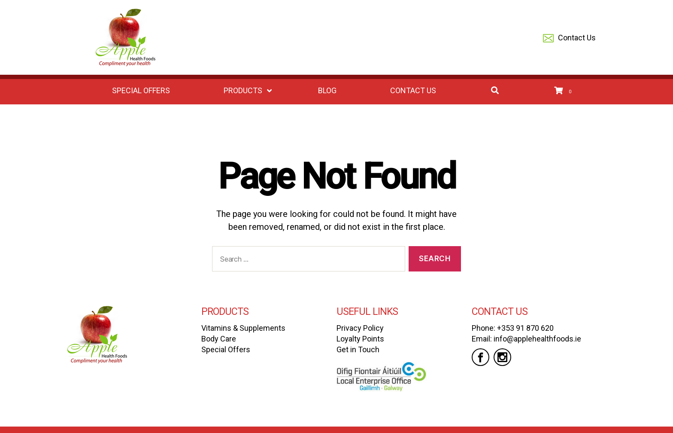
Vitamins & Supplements (243, 327)
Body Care (218, 338)
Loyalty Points (360, 338)
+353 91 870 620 (525, 327)
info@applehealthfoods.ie (537, 338)
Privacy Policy (360, 327)
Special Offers (225, 349)
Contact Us (569, 38)
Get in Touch (357, 349)
